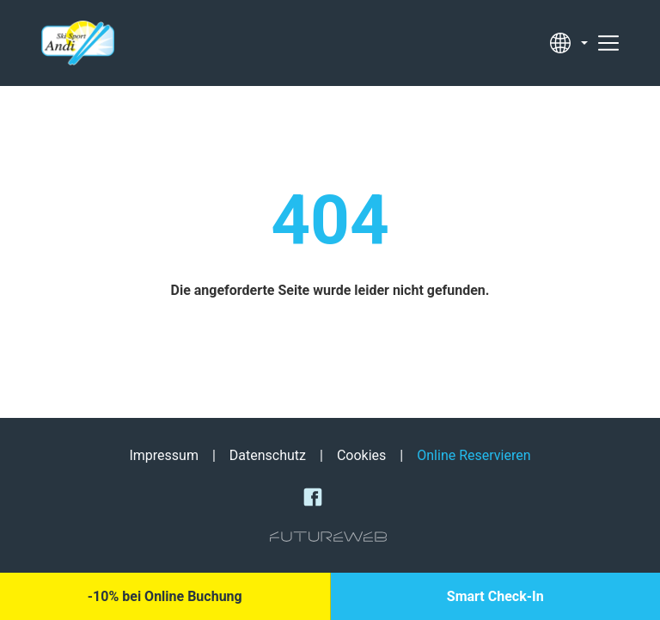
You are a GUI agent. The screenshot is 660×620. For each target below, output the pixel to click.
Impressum (164, 455)
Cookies (361, 455)
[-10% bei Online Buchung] (165, 596)
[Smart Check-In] (496, 596)
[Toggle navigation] (608, 43)
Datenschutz (267, 455)
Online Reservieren (473, 455)
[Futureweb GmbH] (328, 536)
